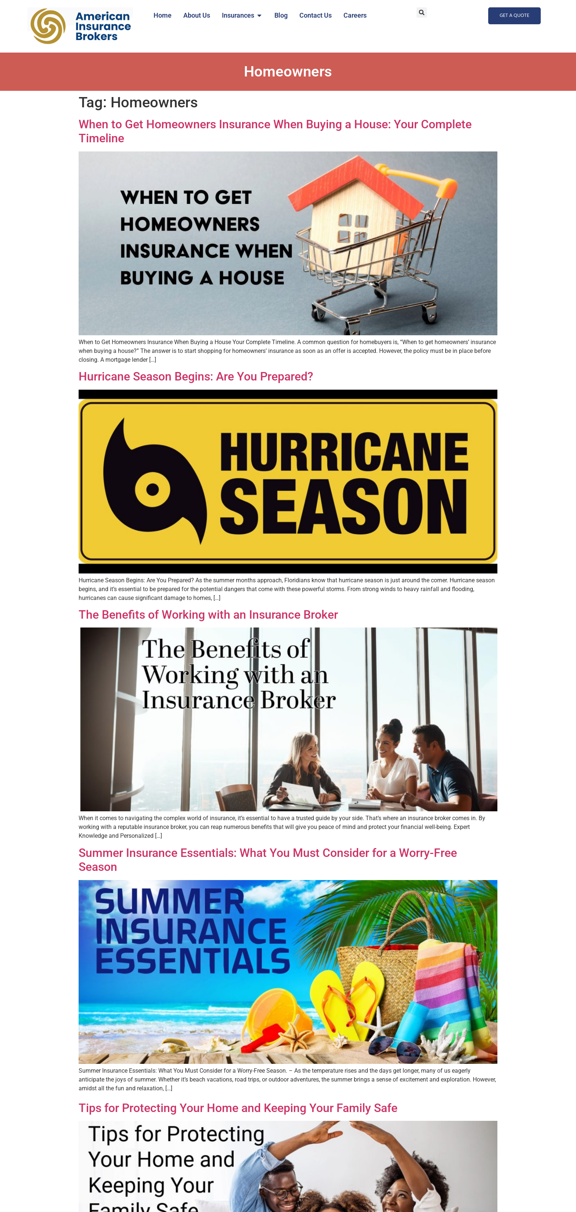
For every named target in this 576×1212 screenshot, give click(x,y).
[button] (422, 12)
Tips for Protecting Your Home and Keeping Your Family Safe (238, 1108)
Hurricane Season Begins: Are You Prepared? (196, 376)
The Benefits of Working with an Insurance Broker (208, 615)
